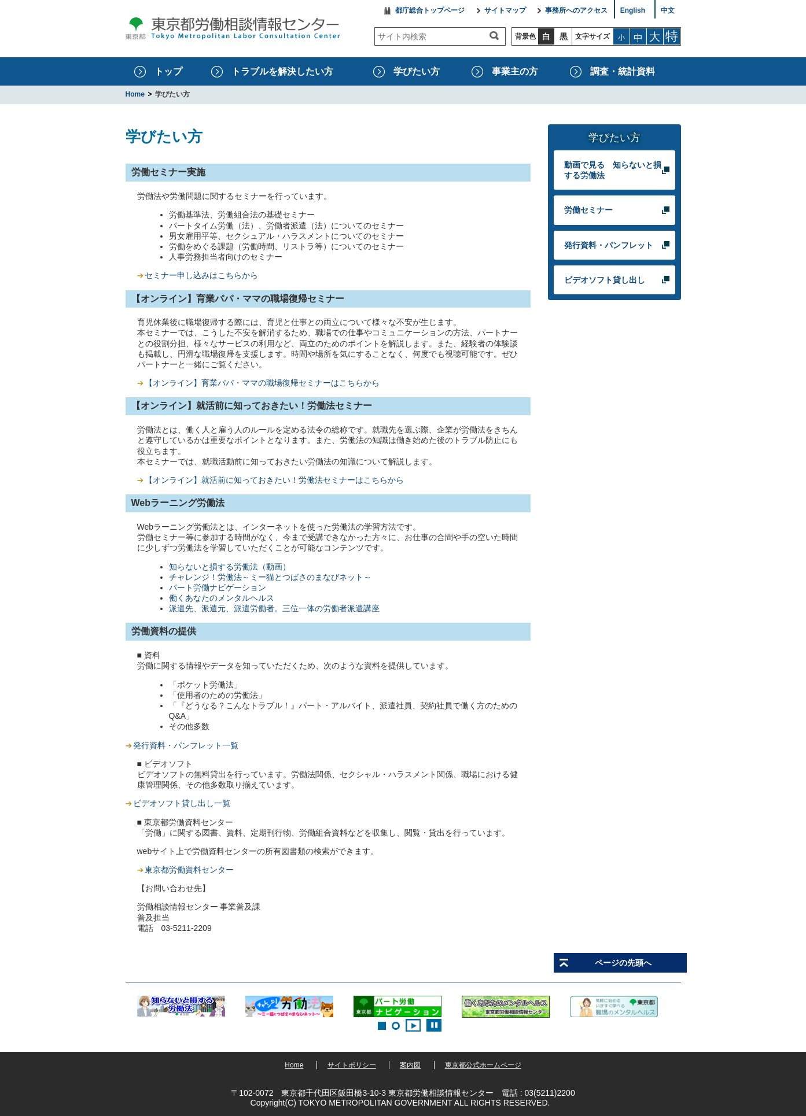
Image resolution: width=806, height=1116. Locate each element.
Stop (433, 1025)
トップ (168, 71)
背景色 (525, 36)
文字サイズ (592, 36)
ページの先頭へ (623, 962)
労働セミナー (588, 210)
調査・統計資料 (622, 71)
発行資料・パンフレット (609, 245)
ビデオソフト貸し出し (605, 279)
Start (413, 1025)
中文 (668, 10)
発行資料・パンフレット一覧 (185, 745)
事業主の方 (515, 71)
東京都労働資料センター (189, 869)
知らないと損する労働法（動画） (229, 566)
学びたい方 (416, 71)
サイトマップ (505, 10)
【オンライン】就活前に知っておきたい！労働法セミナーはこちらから (274, 480)
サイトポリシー (351, 1065)
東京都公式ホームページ (483, 1065)
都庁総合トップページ (430, 10)
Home (294, 1065)
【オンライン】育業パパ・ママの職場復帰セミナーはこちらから (258, 382)
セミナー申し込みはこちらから (201, 275)
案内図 (410, 1065)
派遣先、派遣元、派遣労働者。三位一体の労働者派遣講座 (274, 608)
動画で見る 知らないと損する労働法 (612, 170)
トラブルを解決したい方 (282, 71)
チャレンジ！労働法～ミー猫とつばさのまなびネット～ (270, 577)
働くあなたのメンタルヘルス (221, 598)
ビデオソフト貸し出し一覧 (181, 803)
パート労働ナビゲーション (217, 587)
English (632, 10)
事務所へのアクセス (576, 10)
